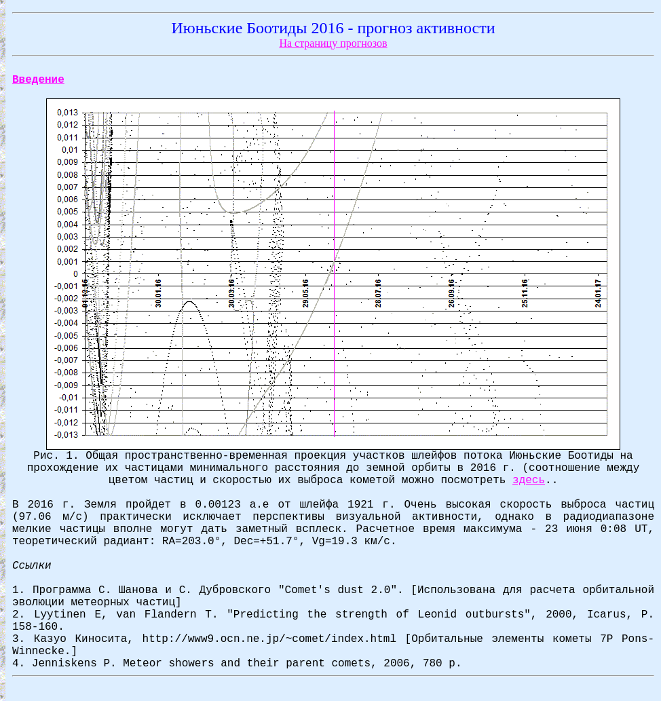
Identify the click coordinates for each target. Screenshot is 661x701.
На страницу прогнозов (333, 43)
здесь (528, 480)
